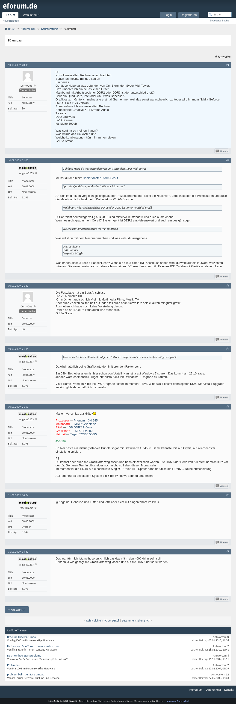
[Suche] (220, 14)
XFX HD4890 (84, 431)
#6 (227, 495)
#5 (227, 406)
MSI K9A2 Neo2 (85, 424)
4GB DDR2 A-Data (79, 427)
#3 (227, 285)
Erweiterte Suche (219, 20)
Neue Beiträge (11, 20)
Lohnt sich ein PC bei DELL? (102, 620)
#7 (227, 551)
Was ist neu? (31, 15)
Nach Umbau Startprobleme (24, 655)
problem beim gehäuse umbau (25, 674)
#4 (227, 348)
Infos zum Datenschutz (178, 701)
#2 (227, 160)
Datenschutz (213, 689)
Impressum (196, 689)
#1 (227, 64)
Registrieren (189, 15)
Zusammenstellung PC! (136, 620)
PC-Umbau (13, 665)
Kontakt (229, 689)
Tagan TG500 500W (83, 434)
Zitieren (222, 151)
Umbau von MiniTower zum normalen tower (34, 646)
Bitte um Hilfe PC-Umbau (22, 637)
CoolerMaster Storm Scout (100, 178)
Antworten (16, 610)
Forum (10, 15)
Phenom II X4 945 (86, 420)
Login (168, 15)
